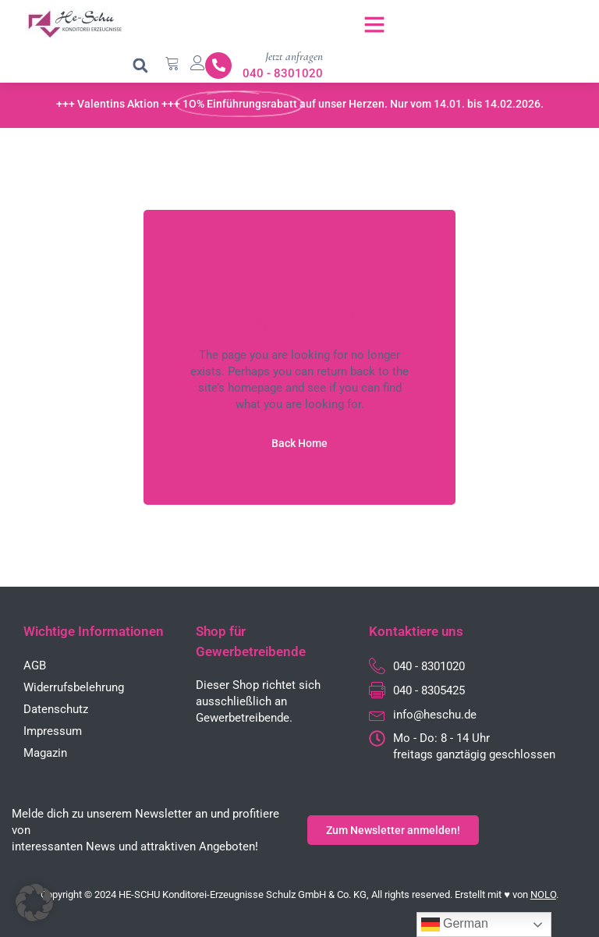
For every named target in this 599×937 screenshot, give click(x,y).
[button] (374, 24)
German (454, 924)
